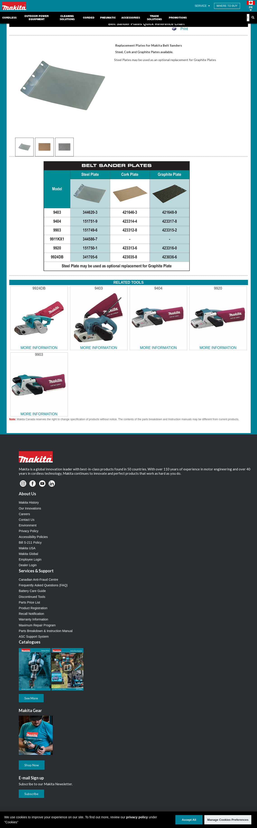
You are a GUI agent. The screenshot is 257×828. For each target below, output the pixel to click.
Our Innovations (30, 508)
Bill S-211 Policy (30, 542)
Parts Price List (29, 602)
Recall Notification (31, 614)
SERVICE (203, 5)
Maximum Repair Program (37, 625)
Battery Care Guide (32, 591)
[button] (251, 6)
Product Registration (33, 608)
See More (31, 698)
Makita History (29, 502)
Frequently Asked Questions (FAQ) (43, 585)
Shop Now (31, 765)
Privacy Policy (28, 531)
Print (184, 29)
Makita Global (28, 554)
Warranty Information (33, 619)
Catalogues (29, 641)
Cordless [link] (9, 17)
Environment (28, 525)
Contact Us (26, 519)
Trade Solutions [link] (154, 17)
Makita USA (27, 548)
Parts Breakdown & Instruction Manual (46, 631)
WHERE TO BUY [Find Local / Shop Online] (227, 5)
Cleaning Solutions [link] (67, 17)
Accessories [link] (130, 17)
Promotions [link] (178, 17)
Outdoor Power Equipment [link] (36, 17)
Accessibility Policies (33, 537)
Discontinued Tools (32, 597)
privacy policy (137, 817)
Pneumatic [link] (108, 17)
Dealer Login (28, 565)
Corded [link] (88, 17)
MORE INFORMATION (39, 348)
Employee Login (30, 559)
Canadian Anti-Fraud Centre (38, 579)
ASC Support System (34, 636)
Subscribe (31, 794)
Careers (24, 514)
